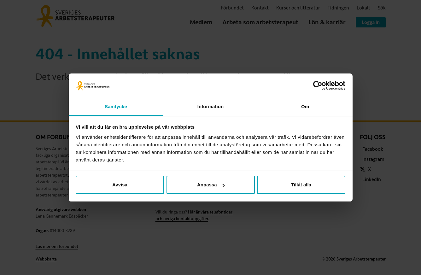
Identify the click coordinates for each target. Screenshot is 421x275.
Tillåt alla (301, 184)
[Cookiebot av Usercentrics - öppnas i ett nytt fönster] (317, 86)
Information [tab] (210, 106)
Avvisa (119, 184)
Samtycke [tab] (116, 106)
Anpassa (211, 184)
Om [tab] (305, 106)
